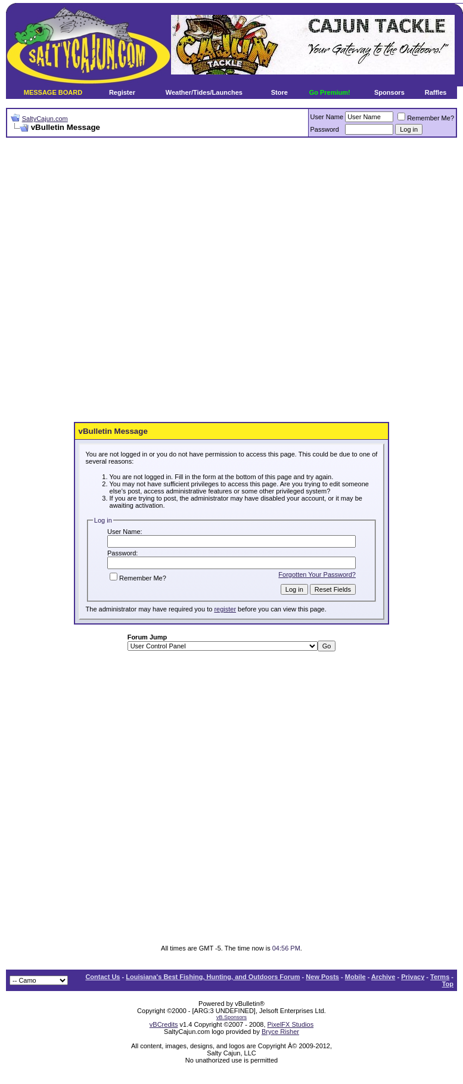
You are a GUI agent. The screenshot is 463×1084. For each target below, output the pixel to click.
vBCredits (164, 1024)
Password (324, 129)
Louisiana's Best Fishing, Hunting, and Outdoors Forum (213, 976)
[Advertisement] (142, 280)
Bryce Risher (280, 1031)
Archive (383, 976)
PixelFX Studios (291, 1024)
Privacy (412, 976)
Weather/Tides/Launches (204, 92)
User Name (327, 116)
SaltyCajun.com (45, 118)
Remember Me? (425, 118)
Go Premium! (329, 92)
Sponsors (389, 92)
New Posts (322, 976)
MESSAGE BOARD (53, 92)
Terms (439, 976)
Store (279, 92)
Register (122, 92)
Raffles (436, 92)
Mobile (355, 976)
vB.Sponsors (231, 1017)
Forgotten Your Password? (317, 574)
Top (447, 983)
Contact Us (102, 976)
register (225, 609)
